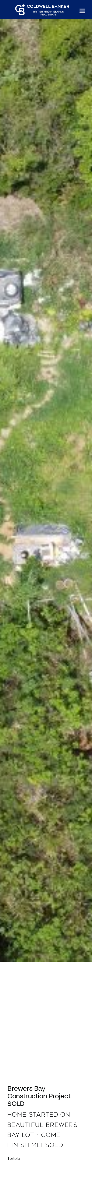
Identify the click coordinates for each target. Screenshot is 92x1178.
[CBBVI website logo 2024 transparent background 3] (42, 10)
